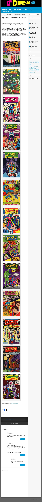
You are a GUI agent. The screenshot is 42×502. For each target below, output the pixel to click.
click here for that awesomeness (11, 31)
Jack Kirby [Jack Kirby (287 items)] (36, 66)
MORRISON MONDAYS (33, 38)
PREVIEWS (31, 43)
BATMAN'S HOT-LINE (33, 23)
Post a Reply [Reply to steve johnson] (22, 465)
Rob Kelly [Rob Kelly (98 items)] (32, 70)
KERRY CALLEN (32, 37)
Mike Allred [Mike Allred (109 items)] (30, 68)
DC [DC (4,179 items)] (30, 65)
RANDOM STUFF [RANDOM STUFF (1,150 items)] (32, 69)
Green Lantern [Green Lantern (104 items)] (32, 66)
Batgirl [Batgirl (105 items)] (31, 62)
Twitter (17, 423)
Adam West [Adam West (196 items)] (30, 61)
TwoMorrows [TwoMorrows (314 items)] (36, 71)
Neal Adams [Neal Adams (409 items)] (34, 68)
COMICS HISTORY (32, 28)
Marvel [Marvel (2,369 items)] (32, 67)
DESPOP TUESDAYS (33, 32)
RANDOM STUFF (32, 45)
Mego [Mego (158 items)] (35, 67)
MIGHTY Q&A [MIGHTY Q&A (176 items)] (37, 67)
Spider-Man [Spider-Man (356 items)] (35, 70)
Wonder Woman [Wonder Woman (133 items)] (31, 72)
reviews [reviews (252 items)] (37, 69)
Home (3, 14)
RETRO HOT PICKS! (33, 47)
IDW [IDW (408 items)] (34, 66)
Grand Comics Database (14, 403)
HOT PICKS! (32, 36)
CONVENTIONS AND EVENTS (34, 29)
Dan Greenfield (12, 17)
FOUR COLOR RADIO (33, 33)
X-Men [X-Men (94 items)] (34, 72)
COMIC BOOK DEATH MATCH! (34, 27)
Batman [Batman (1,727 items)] (34, 62)
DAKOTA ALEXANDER (33, 31)
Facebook (15, 423)
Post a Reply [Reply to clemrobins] (22, 455)
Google (13, 423)
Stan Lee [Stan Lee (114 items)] (38, 70)
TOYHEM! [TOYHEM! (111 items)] (33, 71)
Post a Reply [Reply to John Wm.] (22, 439)
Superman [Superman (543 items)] (35, 71)
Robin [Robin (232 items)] (30, 70)
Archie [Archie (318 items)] (37, 61)
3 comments (5, 18)
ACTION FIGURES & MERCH (34, 22)
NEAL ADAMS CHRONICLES (34, 41)
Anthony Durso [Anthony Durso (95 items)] (34, 61)
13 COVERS (9, 14)
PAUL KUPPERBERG (33, 42)
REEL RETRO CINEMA (33, 46)
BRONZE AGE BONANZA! (34, 24)
